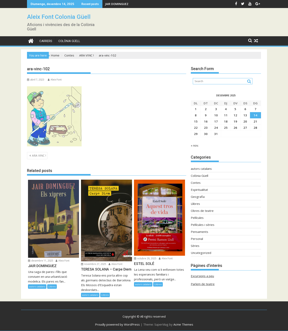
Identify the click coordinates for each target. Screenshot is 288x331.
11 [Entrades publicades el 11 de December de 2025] (226, 115)
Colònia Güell (69, 41)
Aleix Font (55, 79)
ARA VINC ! (39, 155)
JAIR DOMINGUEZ (116, 4)
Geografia (198, 197)
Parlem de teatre (203, 284)
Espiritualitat (199, 190)
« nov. (195, 145)
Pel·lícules (197, 218)
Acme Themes (183, 324)
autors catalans (37, 286)
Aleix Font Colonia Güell (59, 16)
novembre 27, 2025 (93, 264)
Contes (196, 183)
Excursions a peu (202, 276)
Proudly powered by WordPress (117, 324)
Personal (197, 239)
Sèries (195, 246)
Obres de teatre (202, 211)
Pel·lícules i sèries (202, 225)
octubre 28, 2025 (145, 258)
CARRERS (45, 41)
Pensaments (199, 232)
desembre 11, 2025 (40, 260)
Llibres (52, 286)
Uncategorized (201, 253)
